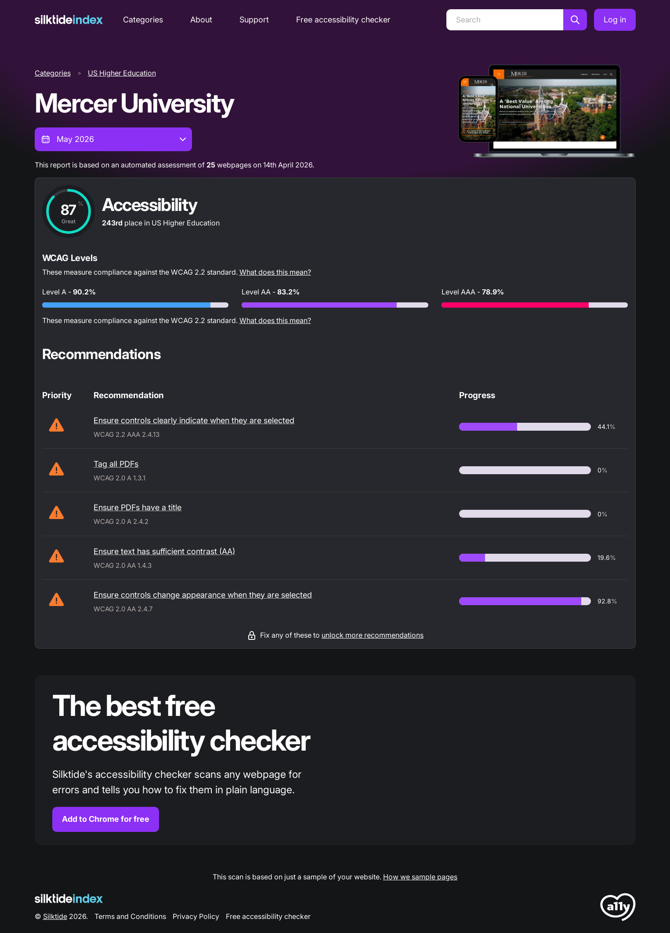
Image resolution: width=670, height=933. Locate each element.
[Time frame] (113, 139)
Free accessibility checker (343, 19)
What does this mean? (275, 272)
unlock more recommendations (373, 635)
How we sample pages (420, 876)
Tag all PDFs (116, 463)
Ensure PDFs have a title (137, 507)
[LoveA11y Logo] (618, 908)
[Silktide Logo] (69, 898)
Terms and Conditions (130, 916)
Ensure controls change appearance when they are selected (203, 594)
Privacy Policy (196, 916)
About (201, 19)
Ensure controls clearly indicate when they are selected (194, 420)
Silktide (55, 916)
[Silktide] (69, 19)
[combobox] (113, 139)
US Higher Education (122, 73)
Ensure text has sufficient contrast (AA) (164, 551)
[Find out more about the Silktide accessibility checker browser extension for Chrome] (335, 760)
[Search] (504, 19)
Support (254, 19)
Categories (143, 19)
